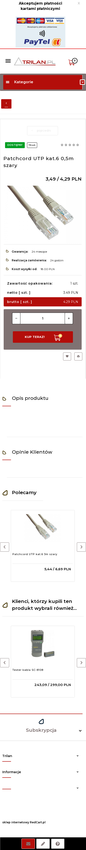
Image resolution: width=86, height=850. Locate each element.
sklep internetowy (15, 822)
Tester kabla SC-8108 (27, 669)
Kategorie (19, 82)
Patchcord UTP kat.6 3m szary (34, 554)
